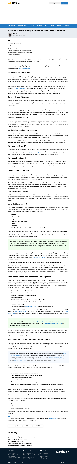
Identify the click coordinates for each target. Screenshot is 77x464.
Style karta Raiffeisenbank (28, 453)
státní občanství (27, 425)
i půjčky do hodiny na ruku (60, 321)
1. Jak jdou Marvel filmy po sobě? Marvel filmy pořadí (19, 436)
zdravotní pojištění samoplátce (56, 357)
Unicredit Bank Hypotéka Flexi (28, 457)
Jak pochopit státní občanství (14, 47)
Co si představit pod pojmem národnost (16, 45)
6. (20, 445)
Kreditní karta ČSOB (11, 456)
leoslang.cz (67, 462)
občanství (19, 425)
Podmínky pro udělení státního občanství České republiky (20, 50)
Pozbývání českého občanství (14, 54)
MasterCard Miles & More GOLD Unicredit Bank (14, 458)
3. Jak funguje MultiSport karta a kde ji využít (17, 439)
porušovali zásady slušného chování (35, 152)
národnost (11, 425)
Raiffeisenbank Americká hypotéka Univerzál (29, 455)
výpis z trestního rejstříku (20, 311)
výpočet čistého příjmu (53, 418)
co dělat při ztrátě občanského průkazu (53, 323)
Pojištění (59, 25)
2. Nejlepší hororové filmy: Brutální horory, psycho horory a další (21, 437)
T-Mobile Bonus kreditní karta (43, 454)
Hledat (64, 3)
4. (15, 441)
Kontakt (24, 462)
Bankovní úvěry (11, 25)
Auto (46, 25)
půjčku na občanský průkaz (38, 321)
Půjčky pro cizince (24, 345)
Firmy (52, 25)
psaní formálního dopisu (39, 257)
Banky (32, 25)
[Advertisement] (38, 15)
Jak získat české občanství (13, 48)
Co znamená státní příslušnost (14, 43)
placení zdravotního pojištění (25, 68)
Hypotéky (39, 25)
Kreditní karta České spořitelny (13, 454)
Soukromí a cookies (26, 458)
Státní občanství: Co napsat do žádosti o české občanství (20, 52)
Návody (67, 25)
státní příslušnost (38, 425)
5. (20, 443)
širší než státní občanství (20, 88)
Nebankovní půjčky (22, 25)
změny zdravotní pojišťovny (20, 360)
